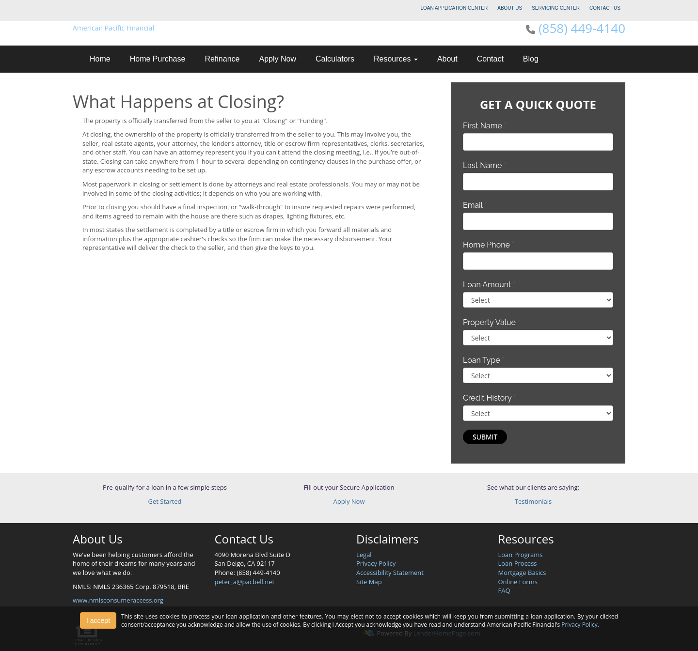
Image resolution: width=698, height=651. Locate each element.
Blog (531, 59)
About (447, 59)
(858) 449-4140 (582, 28)
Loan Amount (489, 284)
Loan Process (517, 563)
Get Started (165, 501)
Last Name (485, 165)
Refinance (222, 59)
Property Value (491, 322)
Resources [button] (396, 59)
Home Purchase (158, 59)
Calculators (335, 59)
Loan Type (484, 360)
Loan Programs (520, 554)
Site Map (369, 581)
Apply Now (277, 59)
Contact (490, 59)
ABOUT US (509, 8)
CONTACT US (604, 8)
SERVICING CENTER (556, 8)
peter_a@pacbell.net (245, 581)
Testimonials (533, 501)
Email (475, 205)
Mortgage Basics (522, 572)
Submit (485, 436)
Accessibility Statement (390, 572)
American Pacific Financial (113, 27)
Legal (364, 554)
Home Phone (488, 244)
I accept (98, 620)
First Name (485, 125)
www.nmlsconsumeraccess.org (118, 600)
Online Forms (518, 581)
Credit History (489, 398)
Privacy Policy (376, 563)
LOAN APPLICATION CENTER (454, 8)
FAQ (504, 590)
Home (100, 59)
